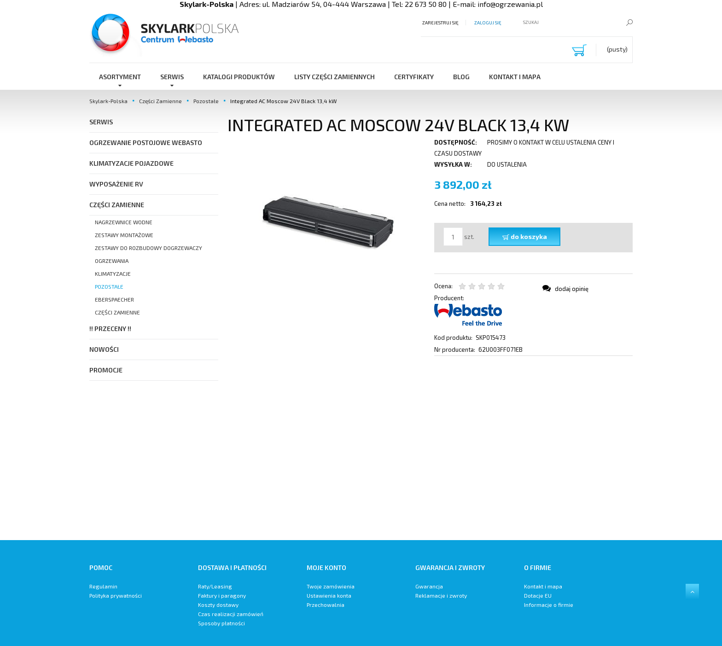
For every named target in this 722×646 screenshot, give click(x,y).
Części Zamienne (116, 205)
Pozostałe (109, 286)
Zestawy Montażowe (124, 235)
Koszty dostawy (218, 604)
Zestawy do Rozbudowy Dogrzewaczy (148, 247)
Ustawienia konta (329, 595)
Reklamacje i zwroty (441, 595)
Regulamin (103, 586)
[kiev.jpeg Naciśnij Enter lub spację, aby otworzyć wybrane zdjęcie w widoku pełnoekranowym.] (326, 217)
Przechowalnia (325, 604)
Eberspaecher (114, 299)
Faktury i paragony (222, 595)
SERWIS (101, 122)
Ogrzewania (111, 260)
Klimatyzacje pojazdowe (131, 163)
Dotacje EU (538, 595)
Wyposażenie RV (116, 184)
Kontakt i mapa (543, 586)
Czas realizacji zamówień (230, 614)
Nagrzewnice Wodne (123, 222)
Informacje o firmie (548, 604)
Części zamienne (117, 312)
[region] (430, 448)
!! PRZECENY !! (110, 328)
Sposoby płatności (221, 623)
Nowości (104, 349)
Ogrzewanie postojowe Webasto (145, 142)
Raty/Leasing (215, 586)
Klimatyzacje (113, 273)
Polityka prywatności (115, 595)
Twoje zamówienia (331, 586)
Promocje (105, 370)
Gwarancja (429, 586)
